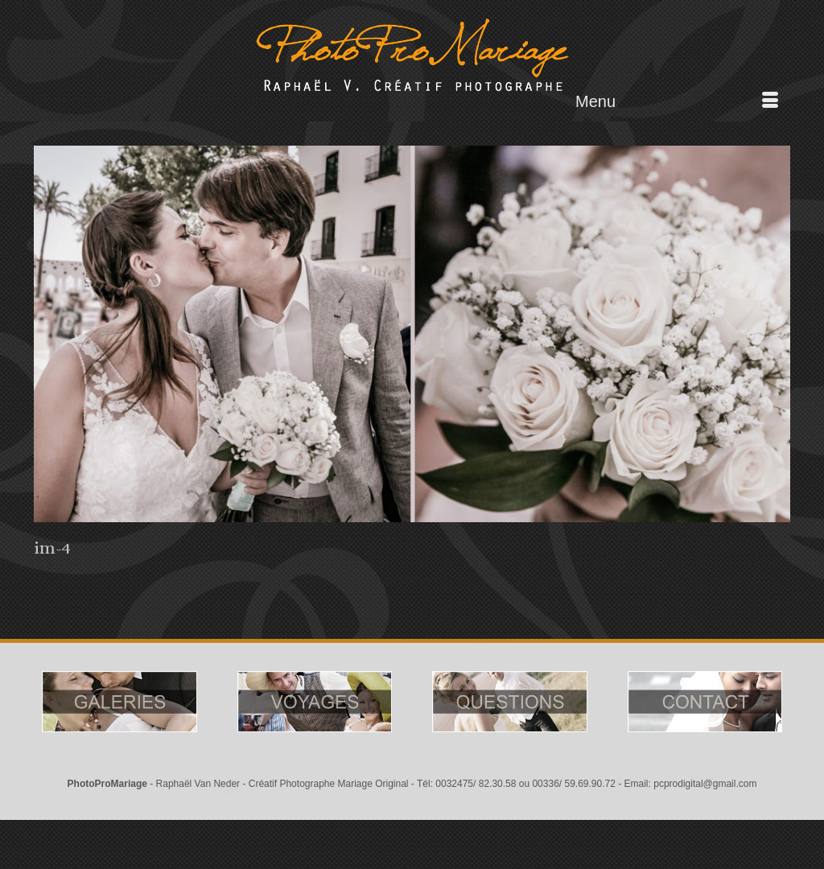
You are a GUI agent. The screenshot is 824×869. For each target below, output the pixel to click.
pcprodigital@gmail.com (704, 783)
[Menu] (676, 101)
